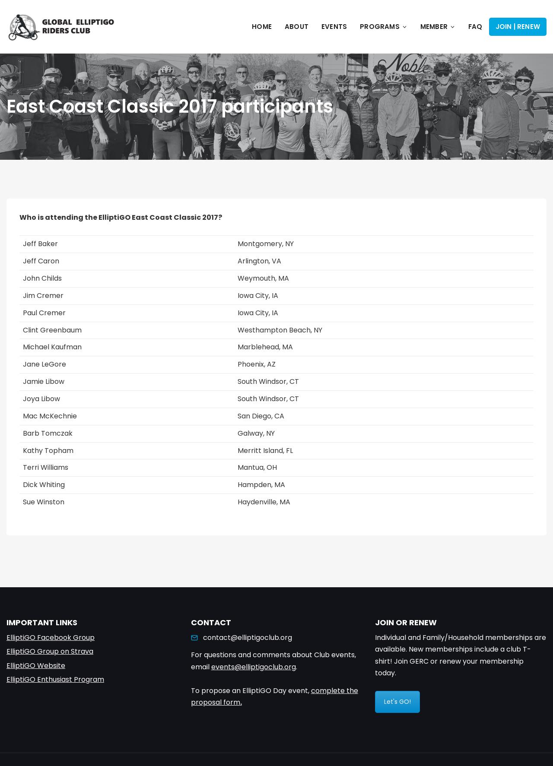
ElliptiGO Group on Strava (49, 651)
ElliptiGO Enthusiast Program (55, 679)
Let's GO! (397, 701)
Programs (383, 26)
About (296, 26)
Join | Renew (518, 26)
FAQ (475, 26)
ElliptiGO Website (35, 666)
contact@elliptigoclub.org (247, 638)
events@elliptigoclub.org (253, 667)
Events (334, 26)
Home (262, 26)
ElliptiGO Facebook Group (50, 638)
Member (437, 26)
